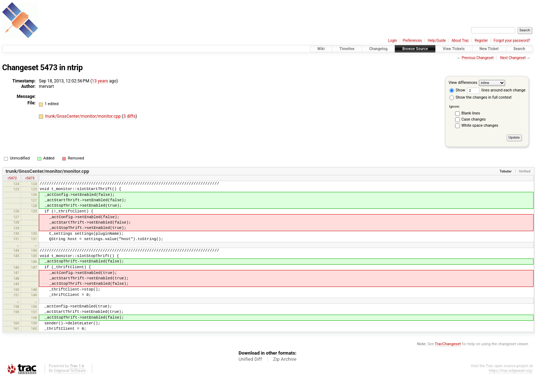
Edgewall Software (70, 370)
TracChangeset (448, 344)
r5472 (12, 178)
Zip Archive (284, 359)
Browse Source (415, 49)
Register (481, 40)
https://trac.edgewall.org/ (511, 370)
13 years (100, 81)
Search (519, 49)
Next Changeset (513, 58)
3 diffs (129, 116)
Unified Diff (250, 359)
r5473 (30, 178)
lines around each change (496, 90)
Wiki (321, 49)
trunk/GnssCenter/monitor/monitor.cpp (83, 116)
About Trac (460, 40)
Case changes (474, 119)
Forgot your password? (512, 40)
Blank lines (471, 113)
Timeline (347, 49)
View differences (463, 82)
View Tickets (454, 49)
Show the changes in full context (480, 97)
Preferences (412, 40)
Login (392, 40)
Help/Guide (437, 40)
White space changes (480, 125)
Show (457, 90)
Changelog (378, 49)
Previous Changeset (478, 58)
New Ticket (489, 49)
